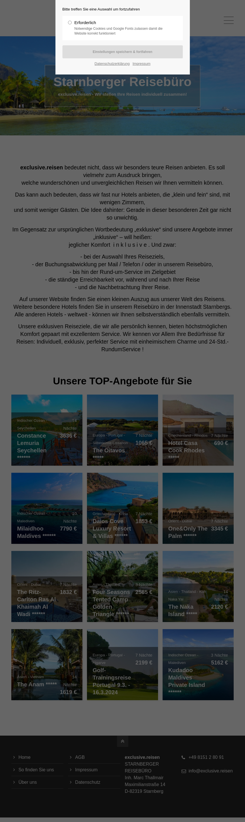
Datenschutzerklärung (112, 63)
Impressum (141, 63)
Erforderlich (120, 28)
